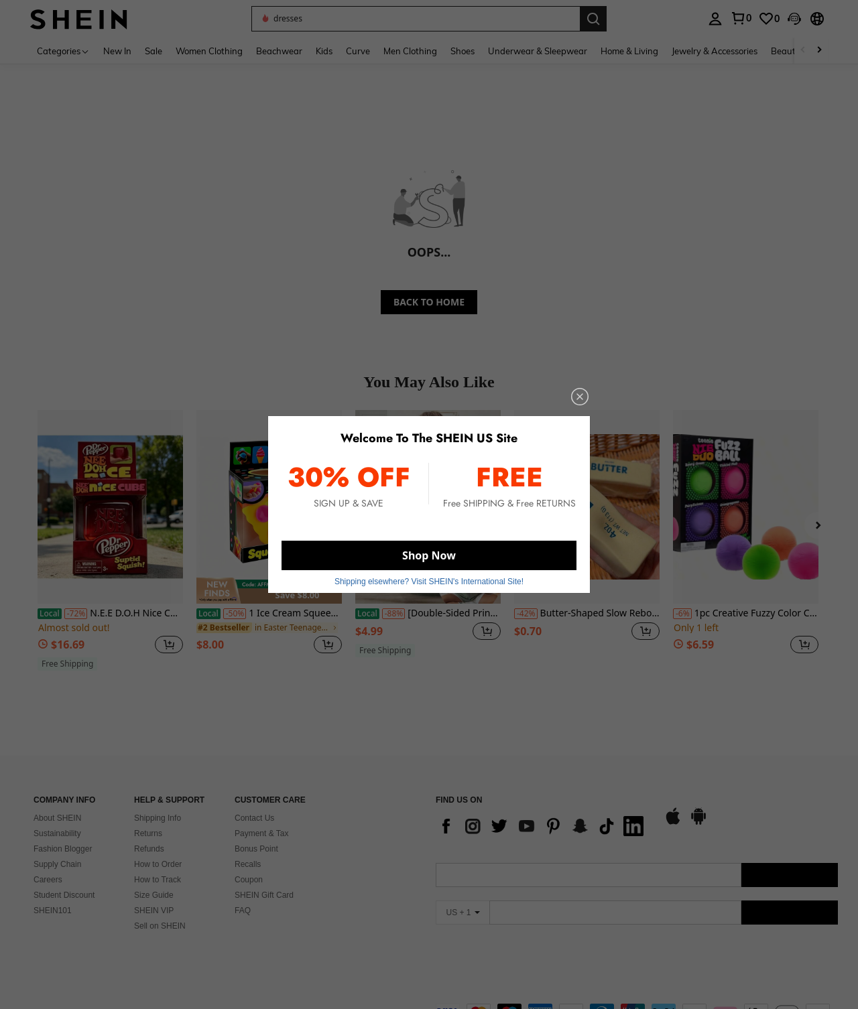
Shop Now (429, 555)
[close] (580, 397)
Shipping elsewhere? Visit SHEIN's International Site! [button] (429, 581)
